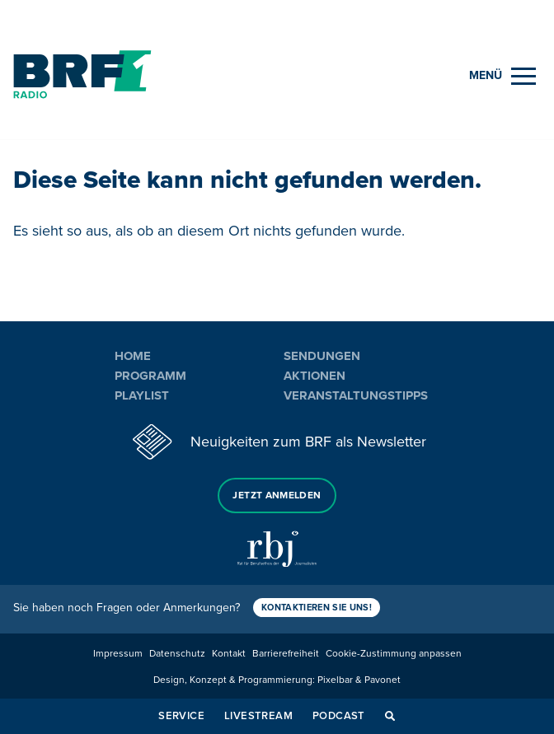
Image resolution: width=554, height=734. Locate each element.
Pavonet (382, 680)
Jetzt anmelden (276, 495)
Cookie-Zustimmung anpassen (394, 654)
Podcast (338, 715)
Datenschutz (177, 654)
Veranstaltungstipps (356, 395)
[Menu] (502, 76)
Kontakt (229, 654)
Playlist (142, 395)
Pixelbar (335, 680)
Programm (150, 375)
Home (133, 355)
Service (181, 715)
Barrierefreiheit (285, 654)
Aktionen (314, 375)
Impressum (118, 654)
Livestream (258, 715)
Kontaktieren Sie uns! (316, 607)
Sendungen (322, 355)
